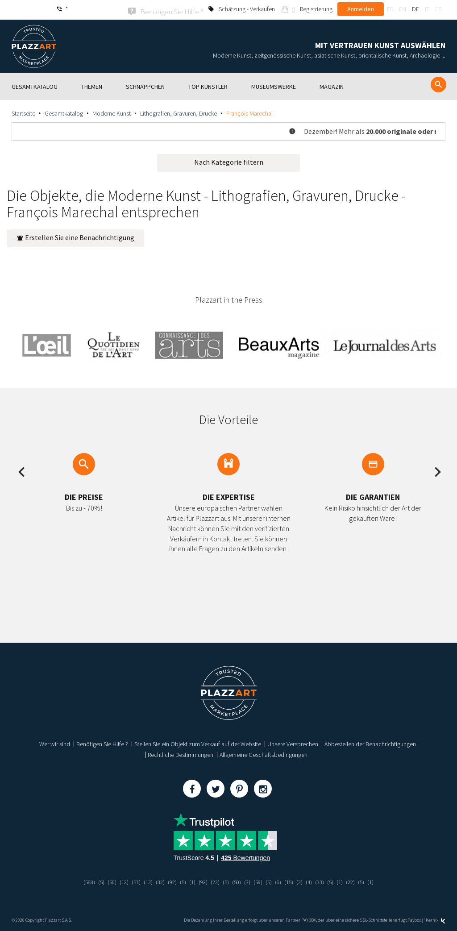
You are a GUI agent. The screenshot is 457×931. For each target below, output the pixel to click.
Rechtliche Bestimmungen (180, 753)
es (438, 9)
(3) (249, 881)
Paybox (414, 919)
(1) (190, 881)
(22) (358, 881)
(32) (157, 881)
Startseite (23, 112)
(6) (281, 881)
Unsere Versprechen (292, 743)
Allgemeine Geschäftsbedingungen (263, 753)
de (415, 9)
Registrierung (316, 9)
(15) (293, 881)
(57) (131, 881)
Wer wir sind (54, 743)
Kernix (435, 919)
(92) (169, 881)
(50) (105, 881)
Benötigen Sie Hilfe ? (102, 743)
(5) (93, 881)
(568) (80, 881)
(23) (215, 881)
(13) (144, 881)
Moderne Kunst (111, 112)
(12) (118, 881)
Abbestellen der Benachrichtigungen (370, 743)
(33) (326, 881)
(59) (261, 881)
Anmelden (360, 9)
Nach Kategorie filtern (228, 160)
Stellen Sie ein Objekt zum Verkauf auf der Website (197, 743)
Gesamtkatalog (64, 112)
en (402, 9)
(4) (314, 881)
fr (390, 9)
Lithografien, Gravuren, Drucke (178, 112)
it (427, 9)
